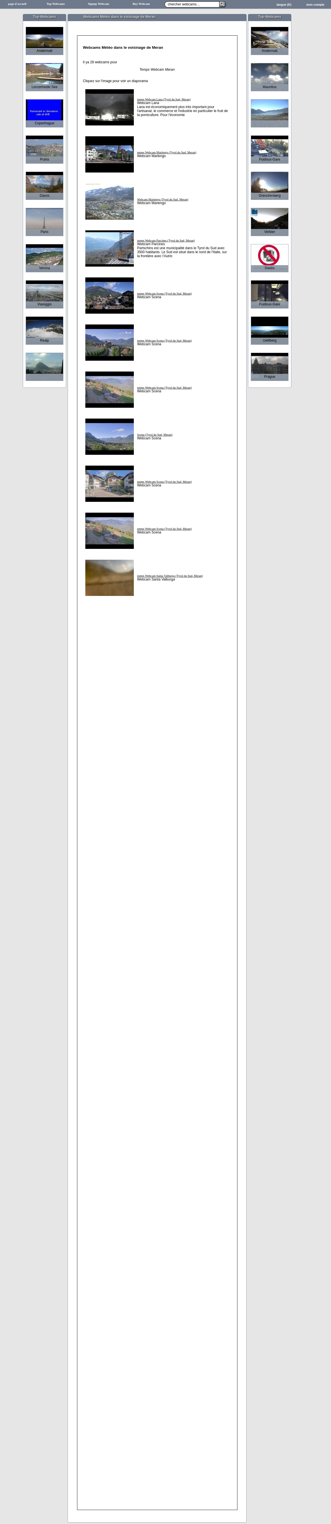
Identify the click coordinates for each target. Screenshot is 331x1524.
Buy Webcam (141, 3)
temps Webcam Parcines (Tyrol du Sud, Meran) (166, 240)
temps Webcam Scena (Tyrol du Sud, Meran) (164, 293)
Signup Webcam (98, 3)
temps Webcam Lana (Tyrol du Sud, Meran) (164, 99)
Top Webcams (56, 3)
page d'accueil (17, 3)
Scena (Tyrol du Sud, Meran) (155, 434)
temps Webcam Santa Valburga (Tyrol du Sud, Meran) (170, 575)
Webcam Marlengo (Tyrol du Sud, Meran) (163, 199)
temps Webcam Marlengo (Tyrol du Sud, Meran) (166, 152)
